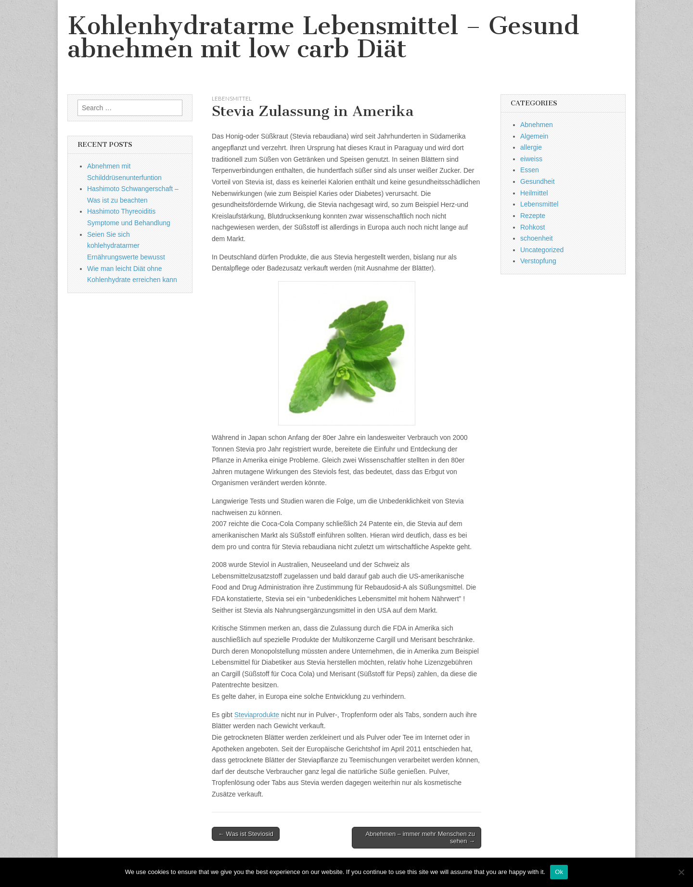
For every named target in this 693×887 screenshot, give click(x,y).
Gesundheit (537, 181)
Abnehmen (536, 125)
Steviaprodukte (256, 715)
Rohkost (532, 227)
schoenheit (536, 238)
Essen (529, 170)
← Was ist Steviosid (245, 833)
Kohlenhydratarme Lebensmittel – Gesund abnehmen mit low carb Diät (323, 37)
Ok (559, 871)
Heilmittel (534, 193)
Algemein (534, 136)
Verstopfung (538, 261)
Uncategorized (542, 250)
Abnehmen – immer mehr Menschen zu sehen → (420, 837)
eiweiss (531, 159)
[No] (681, 872)
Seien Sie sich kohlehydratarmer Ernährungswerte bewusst (126, 246)
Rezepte (532, 215)
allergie (531, 147)
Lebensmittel (232, 98)
